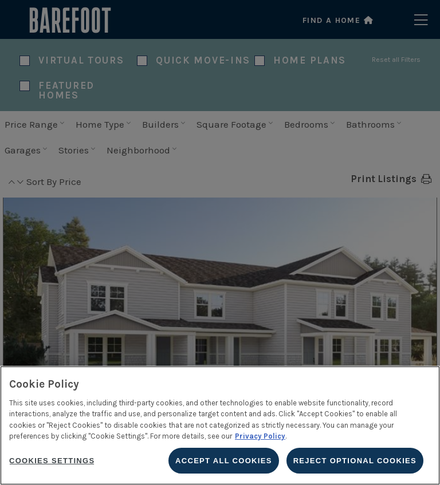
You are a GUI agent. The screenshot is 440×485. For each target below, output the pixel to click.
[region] (220, 425)
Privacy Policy (260, 436)
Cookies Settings (52, 460)
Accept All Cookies (223, 460)
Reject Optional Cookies (355, 460)
